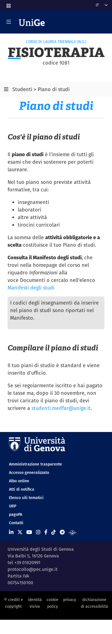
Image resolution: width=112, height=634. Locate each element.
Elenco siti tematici (26, 497)
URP (12, 506)
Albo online (19, 481)
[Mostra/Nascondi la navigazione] (9, 21)
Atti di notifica (21, 489)
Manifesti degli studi (31, 287)
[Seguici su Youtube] (29, 532)
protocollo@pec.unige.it (33, 569)
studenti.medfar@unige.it (61, 408)
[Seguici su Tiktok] (53, 532)
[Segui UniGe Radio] (72, 532)
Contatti (16, 523)
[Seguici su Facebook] (45, 532)
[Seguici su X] (19, 532)
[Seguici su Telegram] (62, 532)
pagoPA (15, 514)
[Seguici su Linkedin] (11, 532)
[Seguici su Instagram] (38, 532)
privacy (69, 599)
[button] (8, 4)
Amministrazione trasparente (35, 464)
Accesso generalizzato (29, 472)
